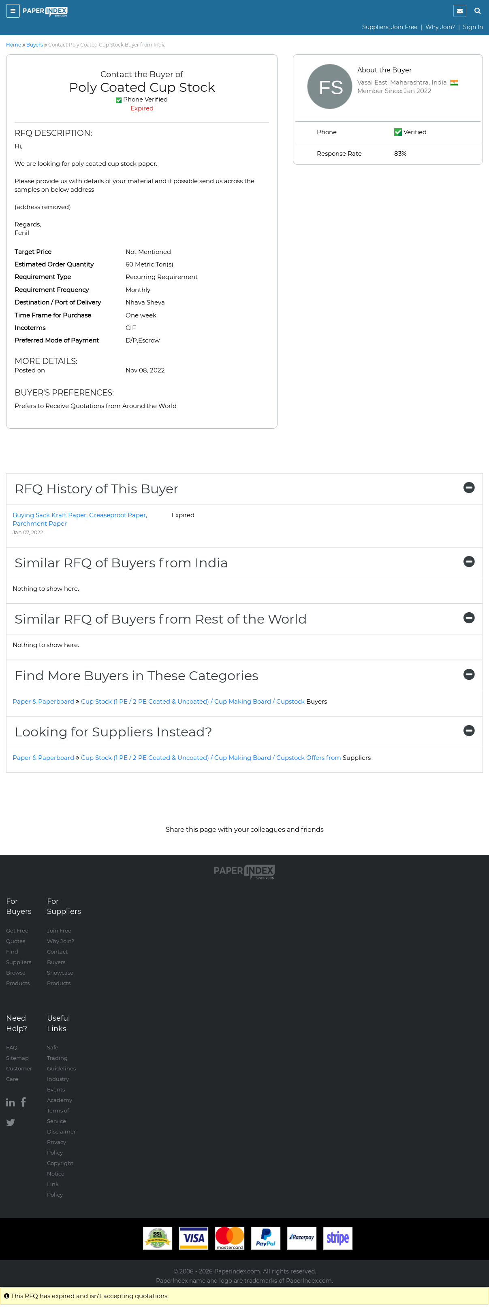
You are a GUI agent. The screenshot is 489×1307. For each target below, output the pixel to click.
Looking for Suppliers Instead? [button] (244, 732)
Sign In (473, 27)
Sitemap (17, 1058)
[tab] (244, 489)
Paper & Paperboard (43, 701)
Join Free (59, 930)
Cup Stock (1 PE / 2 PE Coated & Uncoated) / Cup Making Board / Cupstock (204, 701)
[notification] (459, 11)
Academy (59, 1100)
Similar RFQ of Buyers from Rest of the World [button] (244, 619)
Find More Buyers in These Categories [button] (244, 675)
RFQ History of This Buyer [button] (244, 489)
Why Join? (440, 27)
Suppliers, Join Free (389, 27)
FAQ (11, 1047)
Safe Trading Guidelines (61, 1058)
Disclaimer (61, 1131)
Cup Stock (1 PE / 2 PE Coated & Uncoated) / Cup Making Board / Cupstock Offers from (226, 757)
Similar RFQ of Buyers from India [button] (244, 563)
